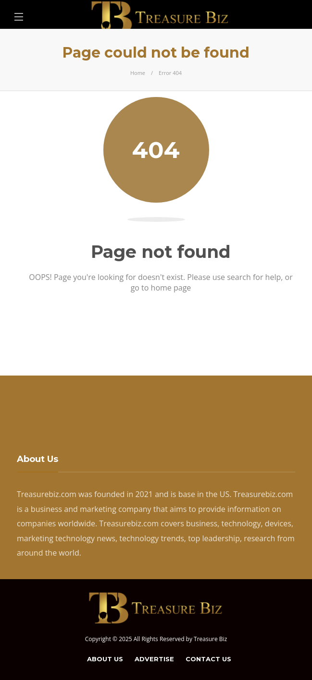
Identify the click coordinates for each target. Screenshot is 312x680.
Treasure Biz (210, 639)
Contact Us (208, 659)
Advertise (154, 659)
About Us (105, 659)
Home (137, 72)
